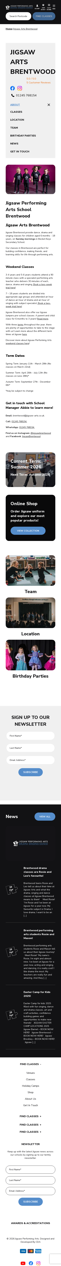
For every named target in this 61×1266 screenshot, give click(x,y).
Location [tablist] (17, 120)
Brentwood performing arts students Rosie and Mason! (39, 934)
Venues (30, 1073)
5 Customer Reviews (39, 82)
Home (9, 28)
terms (20, 324)
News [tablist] (14, 143)
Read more (42, 318)
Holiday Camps (30, 1086)
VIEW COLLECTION (28, 530)
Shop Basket (43, 7)
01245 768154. (27, 427)
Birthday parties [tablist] (23, 135)
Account (37, 7)
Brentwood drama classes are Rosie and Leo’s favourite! (37, 872)
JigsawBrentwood (31, 436)
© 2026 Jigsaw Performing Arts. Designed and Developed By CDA (30, 1240)
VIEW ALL (44, 816)
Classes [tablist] (16, 112)
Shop (31, 1092)
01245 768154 (26, 95)
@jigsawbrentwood (41, 433)
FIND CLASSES (44, 16)
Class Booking (49, 7)
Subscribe (30, 772)
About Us (30, 1099)
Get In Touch (30, 1105)
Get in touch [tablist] (19, 151)
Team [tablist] (14, 128)
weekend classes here (17, 343)
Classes (30, 1079)
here (24, 334)
